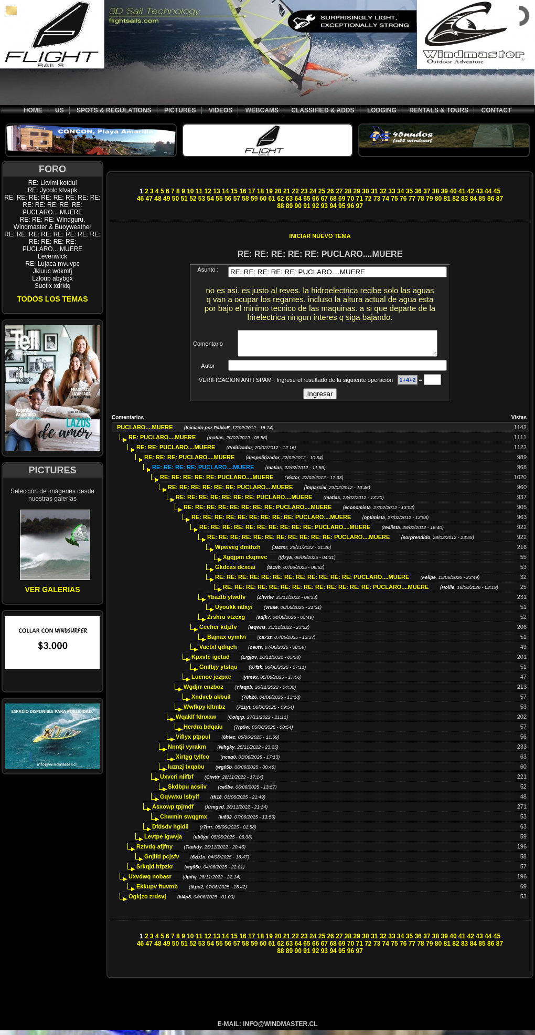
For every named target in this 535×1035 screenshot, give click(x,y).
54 (210, 198)
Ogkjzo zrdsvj (147, 901)
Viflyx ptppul (193, 741)
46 (140, 198)
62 (280, 198)
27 (339, 191)
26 (330, 191)
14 (225, 191)
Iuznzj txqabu (186, 771)
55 (219, 198)
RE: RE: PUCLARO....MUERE (175, 452)
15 (234, 191)
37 (426, 191)
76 (403, 198)
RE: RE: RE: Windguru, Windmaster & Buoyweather (53, 223)
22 (295, 191)
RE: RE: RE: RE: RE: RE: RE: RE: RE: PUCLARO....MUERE (271, 522)
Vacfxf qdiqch (218, 651)
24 (312, 191)
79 (429, 198)
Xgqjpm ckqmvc (245, 561)
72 (368, 198)
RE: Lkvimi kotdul (52, 183)
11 (199, 191)
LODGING (382, 110)
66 (315, 198)
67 (324, 198)
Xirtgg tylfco (192, 761)
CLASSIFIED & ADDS (322, 110)
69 (341, 198)
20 (277, 191)
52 (192, 198)
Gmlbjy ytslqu (218, 671)
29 (357, 191)
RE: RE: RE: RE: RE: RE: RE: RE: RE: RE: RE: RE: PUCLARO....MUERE (52, 242)
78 (420, 198)
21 (286, 191)
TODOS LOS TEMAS (52, 299)
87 (499, 198)
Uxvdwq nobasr (150, 881)
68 (332, 198)
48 (157, 198)
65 (306, 198)
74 (385, 198)
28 (348, 191)
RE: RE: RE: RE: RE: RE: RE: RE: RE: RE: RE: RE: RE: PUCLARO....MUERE (52, 205)
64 (298, 198)
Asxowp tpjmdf (173, 811)
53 (201, 198)
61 (271, 198)
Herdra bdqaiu (203, 731)
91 (306, 206)
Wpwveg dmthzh (238, 551)
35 (409, 191)
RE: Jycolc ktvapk (53, 190)
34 (400, 191)
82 (455, 198)
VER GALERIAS (52, 589)
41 (461, 191)
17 (251, 191)
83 (464, 198)
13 (216, 191)
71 (359, 198)
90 (298, 206)
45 (497, 191)
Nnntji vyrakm (187, 751)
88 (280, 206)
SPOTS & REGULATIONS (114, 110)
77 (412, 198)
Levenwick (52, 256)
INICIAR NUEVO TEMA (319, 236)
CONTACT (496, 110)
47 (149, 198)
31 (374, 191)
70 (350, 198)
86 (490, 198)
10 (190, 191)
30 (365, 191)
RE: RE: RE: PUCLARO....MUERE (189, 462)
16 (242, 191)
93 (324, 206)
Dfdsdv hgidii (170, 831)
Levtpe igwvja (163, 841)
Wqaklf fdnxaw (196, 721)
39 (444, 191)
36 (417, 191)
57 (236, 198)
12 (208, 191)
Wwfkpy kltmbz (204, 711)
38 (435, 191)
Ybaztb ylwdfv (226, 601)
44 (488, 191)
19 (268, 191)
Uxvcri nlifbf (177, 781)
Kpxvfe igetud (210, 661)
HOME (33, 110)
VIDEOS (220, 110)
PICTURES (180, 110)
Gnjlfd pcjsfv (161, 861)
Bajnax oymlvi (226, 641)
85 (481, 198)
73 (376, 198)
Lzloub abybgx (52, 278)
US (59, 110)
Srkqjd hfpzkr (154, 871)
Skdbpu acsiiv (187, 791)
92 (315, 206)
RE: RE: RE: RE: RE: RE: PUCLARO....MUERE (230, 492)
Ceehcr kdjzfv (218, 631)
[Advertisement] (320, 165)
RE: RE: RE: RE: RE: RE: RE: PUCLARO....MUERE (244, 502)
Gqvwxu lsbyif (179, 801)
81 (447, 198)
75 (394, 198)
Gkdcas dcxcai (235, 571)
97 (359, 206)
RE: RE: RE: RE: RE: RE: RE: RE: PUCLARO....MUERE (257, 512)
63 (289, 198)
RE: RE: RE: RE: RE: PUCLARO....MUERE (216, 482)
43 (479, 191)
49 (166, 198)
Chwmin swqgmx (183, 821)
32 (383, 191)
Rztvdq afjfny (154, 851)
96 (350, 206)
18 (260, 191)
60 (263, 198)
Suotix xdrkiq (53, 285)
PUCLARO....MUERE (145, 432)
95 (341, 206)
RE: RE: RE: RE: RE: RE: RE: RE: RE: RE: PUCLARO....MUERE (284, 532)
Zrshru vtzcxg (226, 621)
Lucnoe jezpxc (211, 681)
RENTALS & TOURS (438, 110)
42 (470, 191)
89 (289, 206)
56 (227, 198)
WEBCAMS (262, 110)
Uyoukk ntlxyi (234, 611)
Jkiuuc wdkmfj (52, 271)
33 (391, 191)
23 (304, 191)
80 (438, 198)
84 (473, 198)
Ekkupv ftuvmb (157, 891)
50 (175, 198)
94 (332, 206)
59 (254, 198)
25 (321, 191)
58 (245, 198)
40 (453, 191)
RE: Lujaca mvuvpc (52, 263)
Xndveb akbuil (211, 701)
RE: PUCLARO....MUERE (162, 442)
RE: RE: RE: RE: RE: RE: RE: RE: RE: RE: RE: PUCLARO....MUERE (298, 542)
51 (183, 198)
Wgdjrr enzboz (203, 691)
